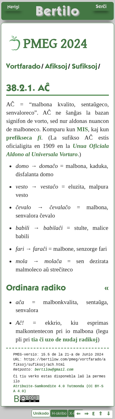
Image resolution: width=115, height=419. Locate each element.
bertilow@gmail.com (54, 369)
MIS (82, 129)
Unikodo (41, 413)
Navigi (13, 7)
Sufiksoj (84, 66)
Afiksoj (56, 66)
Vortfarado (23, 66)
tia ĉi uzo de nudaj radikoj (64, 339)
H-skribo (59, 413)
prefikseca (23, 137)
